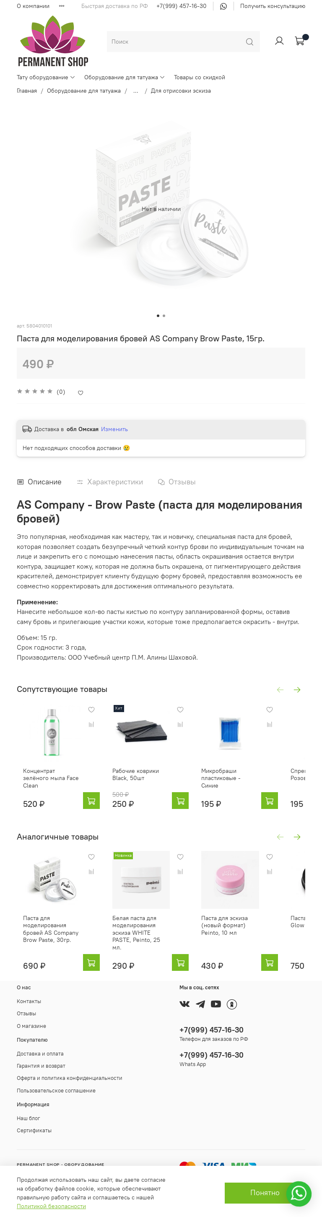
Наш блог (28, 1114)
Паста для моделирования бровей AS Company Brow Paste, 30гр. (55, 928)
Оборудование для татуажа (124, 77)
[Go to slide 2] (164, 316)
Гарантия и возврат (41, 1062)
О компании (33, 6)
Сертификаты (34, 1126)
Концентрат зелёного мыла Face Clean (54, 772)
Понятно (265, 1192)
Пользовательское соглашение (56, 1087)
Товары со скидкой (199, 77)
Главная (27, 90)
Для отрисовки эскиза (181, 90)
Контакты (29, 997)
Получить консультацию (272, 6)
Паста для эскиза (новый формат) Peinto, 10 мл (224, 921)
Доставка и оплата (40, 1050)
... (135, 90)
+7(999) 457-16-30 (181, 6)
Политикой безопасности (51, 1206)
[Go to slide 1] (158, 316)
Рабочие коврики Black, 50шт (140, 768)
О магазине (31, 1022)
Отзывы (26, 1010)
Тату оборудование (46, 77)
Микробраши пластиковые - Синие (220, 772)
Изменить (114, 429)
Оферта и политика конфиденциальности (69, 1074)
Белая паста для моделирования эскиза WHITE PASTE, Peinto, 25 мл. (141, 928)
